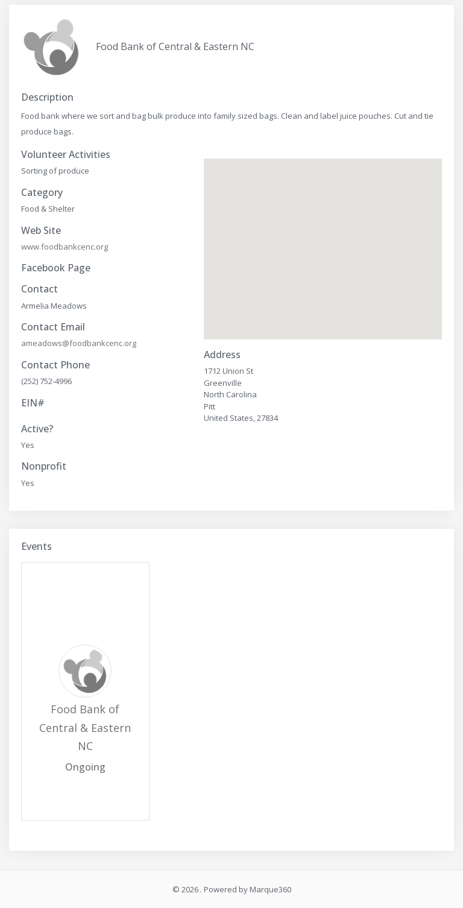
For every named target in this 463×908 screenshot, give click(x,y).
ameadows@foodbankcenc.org (78, 343)
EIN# (33, 403)
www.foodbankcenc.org (64, 246)
